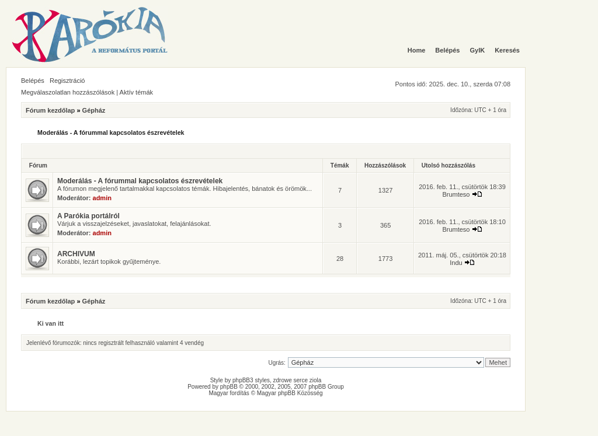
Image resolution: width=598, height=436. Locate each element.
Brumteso (456, 194)
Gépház (94, 110)
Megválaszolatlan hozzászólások (67, 92)
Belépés (32, 80)
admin (102, 197)
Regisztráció (67, 80)
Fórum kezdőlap (50, 110)
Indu (456, 262)
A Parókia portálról (88, 216)
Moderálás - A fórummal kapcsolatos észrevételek (111, 132)
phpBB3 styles (251, 380)
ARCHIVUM (76, 254)
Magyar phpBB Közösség (290, 393)
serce (301, 380)
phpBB (229, 386)
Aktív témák (136, 92)
